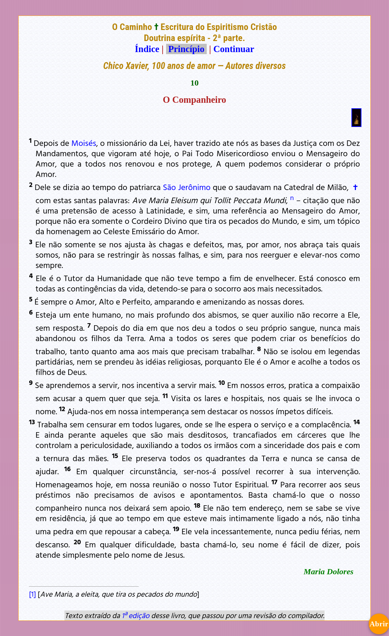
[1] (32, 593)
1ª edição (135, 615)
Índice (147, 49)
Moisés (83, 143)
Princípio (186, 49)
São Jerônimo (187, 187)
